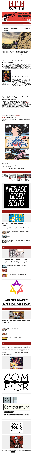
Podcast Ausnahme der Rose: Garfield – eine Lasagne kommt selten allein (16, 274)
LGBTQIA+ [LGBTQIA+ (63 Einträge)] (29, 349)
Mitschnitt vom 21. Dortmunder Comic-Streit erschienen (14, 333)
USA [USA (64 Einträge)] (9, 354)
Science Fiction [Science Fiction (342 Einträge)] (17, 352)
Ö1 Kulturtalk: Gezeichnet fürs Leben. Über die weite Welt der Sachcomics (16, 265)
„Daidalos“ (27, 102)
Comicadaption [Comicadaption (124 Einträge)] (22, 346)
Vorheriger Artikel (12, 168)
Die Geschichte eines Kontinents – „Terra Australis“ (4, 179)
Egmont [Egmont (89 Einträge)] (21, 347)
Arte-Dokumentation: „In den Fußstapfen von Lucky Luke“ (14, 337)
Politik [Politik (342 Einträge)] (22, 350)
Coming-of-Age (15, 165)
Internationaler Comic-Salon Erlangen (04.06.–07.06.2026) (14, 224)
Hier (2, 117)
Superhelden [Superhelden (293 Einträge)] (4, 354)
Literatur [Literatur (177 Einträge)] (3, 350)
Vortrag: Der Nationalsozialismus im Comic (12, 328)
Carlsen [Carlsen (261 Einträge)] (18, 346)
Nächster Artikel (21, 168)
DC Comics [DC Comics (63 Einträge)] (11, 347)
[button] (16, 16)
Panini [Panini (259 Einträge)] (20, 350)
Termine (3, 211)
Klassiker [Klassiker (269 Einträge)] (24, 349)
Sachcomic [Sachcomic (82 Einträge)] (7, 352)
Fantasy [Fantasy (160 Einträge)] (24, 347)
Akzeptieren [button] (13, 451)
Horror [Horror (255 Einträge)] (18, 349)
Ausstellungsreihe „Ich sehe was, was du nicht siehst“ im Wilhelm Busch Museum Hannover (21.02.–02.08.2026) (18, 241)
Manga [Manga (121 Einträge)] (6, 350)
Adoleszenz (6, 165)
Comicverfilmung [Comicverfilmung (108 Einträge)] (4, 347)
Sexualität (9, 166)
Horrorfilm (26, 165)
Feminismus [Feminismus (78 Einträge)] (26, 347)
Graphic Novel (20, 165)
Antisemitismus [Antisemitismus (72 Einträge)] (3, 346)
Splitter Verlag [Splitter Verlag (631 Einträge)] (24, 352)
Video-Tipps (3, 308)
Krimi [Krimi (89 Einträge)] (26, 349)
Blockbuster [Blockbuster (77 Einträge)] (15, 346)
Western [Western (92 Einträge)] (11, 354)
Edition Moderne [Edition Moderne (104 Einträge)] (18, 347)
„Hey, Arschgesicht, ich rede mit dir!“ (12, 180)
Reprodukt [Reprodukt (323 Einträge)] (4, 352)
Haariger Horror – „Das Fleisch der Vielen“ (27, 180)
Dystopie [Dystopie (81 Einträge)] (15, 347)
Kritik (10, 178)
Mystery (3, 166)
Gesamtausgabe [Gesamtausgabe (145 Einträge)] (4, 349)
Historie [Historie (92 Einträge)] (15, 349)
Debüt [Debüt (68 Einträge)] (12, 347)
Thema (20, 178)
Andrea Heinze (5, 50)
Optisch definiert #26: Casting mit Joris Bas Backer (15, 259)
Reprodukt (6, 166)
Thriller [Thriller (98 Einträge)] (8, 354)
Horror (24, 165)
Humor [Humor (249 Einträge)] (20, 349)
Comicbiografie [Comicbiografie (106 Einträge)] (27, 346)
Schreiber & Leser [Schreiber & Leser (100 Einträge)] (11, 352)
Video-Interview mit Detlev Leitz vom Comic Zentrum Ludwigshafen (16, 321)
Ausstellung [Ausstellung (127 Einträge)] (7, 346)
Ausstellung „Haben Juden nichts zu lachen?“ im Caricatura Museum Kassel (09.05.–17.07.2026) (18, 232)
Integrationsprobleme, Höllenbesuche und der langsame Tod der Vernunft (20, 180)
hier (5, 117)
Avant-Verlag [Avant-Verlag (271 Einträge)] (11, 346)
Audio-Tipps (3, 247)
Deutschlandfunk (17, 115)
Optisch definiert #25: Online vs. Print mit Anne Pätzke (14, 269)
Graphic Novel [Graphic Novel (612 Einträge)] (10, 349)
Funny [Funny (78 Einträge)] (29, 347)
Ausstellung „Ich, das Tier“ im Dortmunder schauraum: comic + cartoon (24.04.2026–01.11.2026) (18, 236)
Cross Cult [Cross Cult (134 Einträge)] (8, 347)
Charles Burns (11, 165)
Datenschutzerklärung (18, 451)
